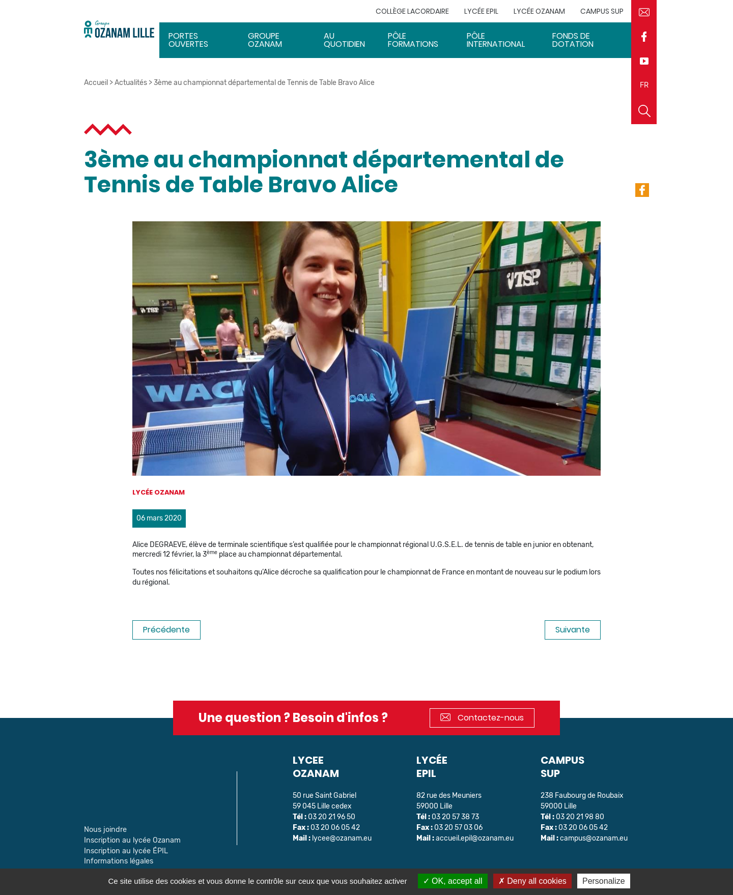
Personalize (603, 881)
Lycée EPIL (481, 11)
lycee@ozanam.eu (342, 838)
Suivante (572, 630)
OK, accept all (453, 881)
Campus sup (602, 11)
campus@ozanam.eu (594, 838)
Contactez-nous (482, 718)
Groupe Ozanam (265, 40)
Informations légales (117, 859)
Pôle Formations (413, 40)
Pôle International (496, 40)
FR (644, 85)
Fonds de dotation (573, 40)
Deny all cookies (532, 881)
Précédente (166, 630)
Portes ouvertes (188, 40)
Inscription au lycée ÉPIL (123, 849)
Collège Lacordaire (412, 11)
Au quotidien (344, 40)
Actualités (131, 82)
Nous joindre (104, 829)
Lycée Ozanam (539, 11)
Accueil (96, 82)
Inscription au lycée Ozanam (129, 839)
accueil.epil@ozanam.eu (475, 838)
